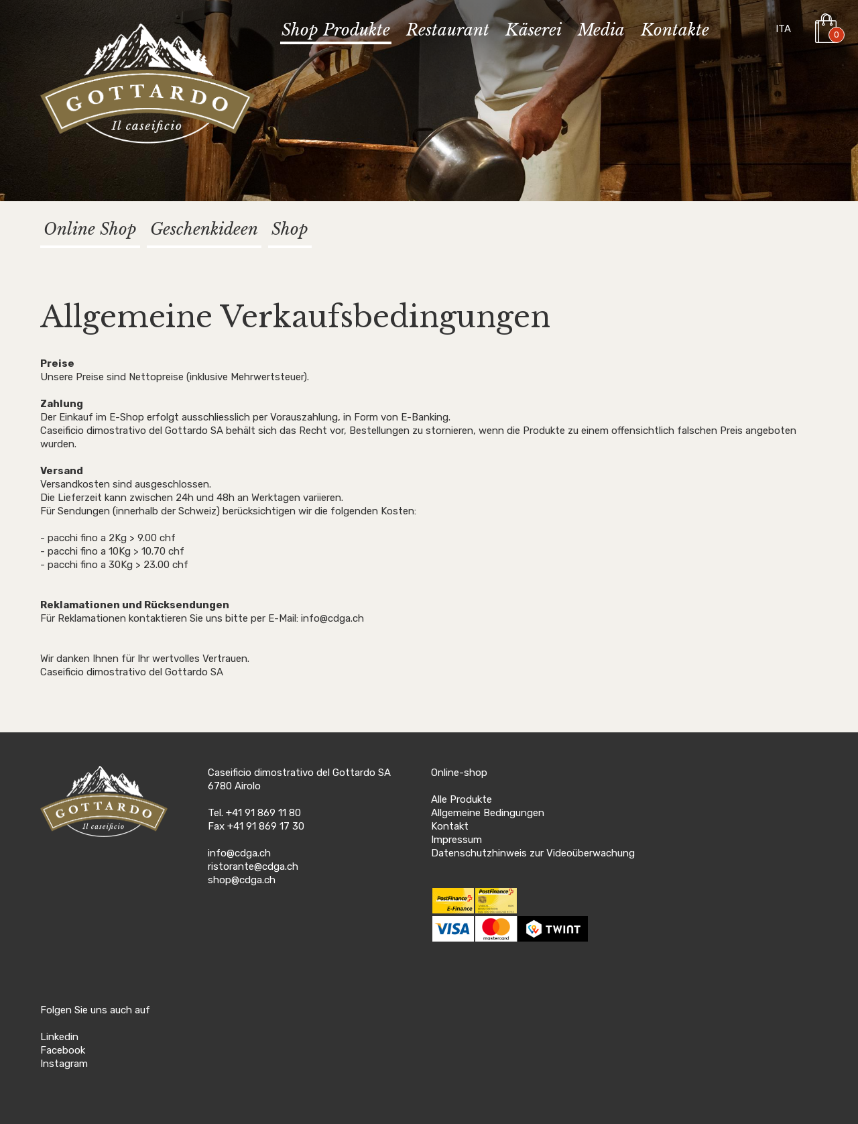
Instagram (64, 1064)
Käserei (533, 30)
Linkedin (59, 1037)
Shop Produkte (336, 30)
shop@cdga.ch (241, 880)
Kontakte (675, 30)
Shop (289, 229)
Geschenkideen (204, 229)
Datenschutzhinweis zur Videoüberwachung (533, 853)
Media (601, 30)
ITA (783, 29)
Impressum (456, 840)
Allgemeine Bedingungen (487, 813)
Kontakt (450, 826)
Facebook (62, 1050)
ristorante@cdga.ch (253, 866)
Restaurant (447, 30)
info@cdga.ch (239, 853)
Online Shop (90, 229)
